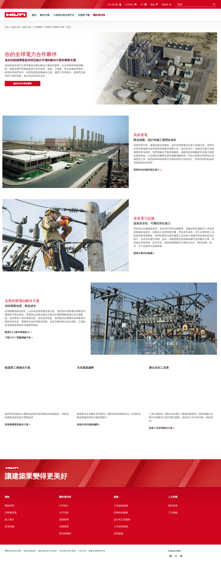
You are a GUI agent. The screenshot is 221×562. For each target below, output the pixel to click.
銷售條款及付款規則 (47, 550)
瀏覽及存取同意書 (13, 550)
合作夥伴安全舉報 (67, 550)
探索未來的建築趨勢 (87, 424)
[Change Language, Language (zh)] (144, 4)
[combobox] (195, 4)
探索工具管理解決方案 (161, 427)
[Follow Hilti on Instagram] (176, 556)
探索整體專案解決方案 (16, 424)
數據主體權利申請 (97, 550)
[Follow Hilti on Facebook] (170, 556)
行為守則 (82, 550)
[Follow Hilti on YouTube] (181, 556)
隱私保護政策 (30, 550)
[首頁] (16, 14)
